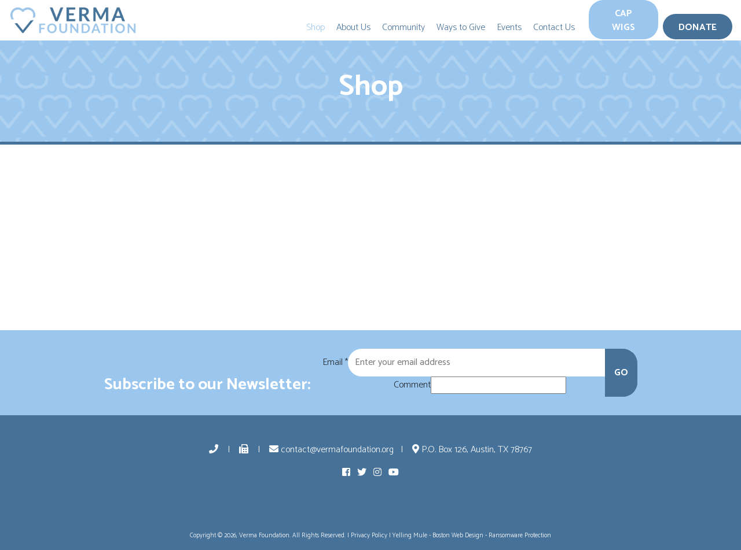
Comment (412, 385)
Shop (315, 27)
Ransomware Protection (520, 535)
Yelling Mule (409, 535)
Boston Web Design (457, 535)
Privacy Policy (369, 535)
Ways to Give (460, 27)
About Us (353, 27)
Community (403, 27)
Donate (697, 27)
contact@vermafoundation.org (331, 449)
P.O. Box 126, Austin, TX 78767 (472, 449)
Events (509, 27)
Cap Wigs (623, 20)
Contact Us (554, 27)
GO (621, 373)
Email (335, 363)
